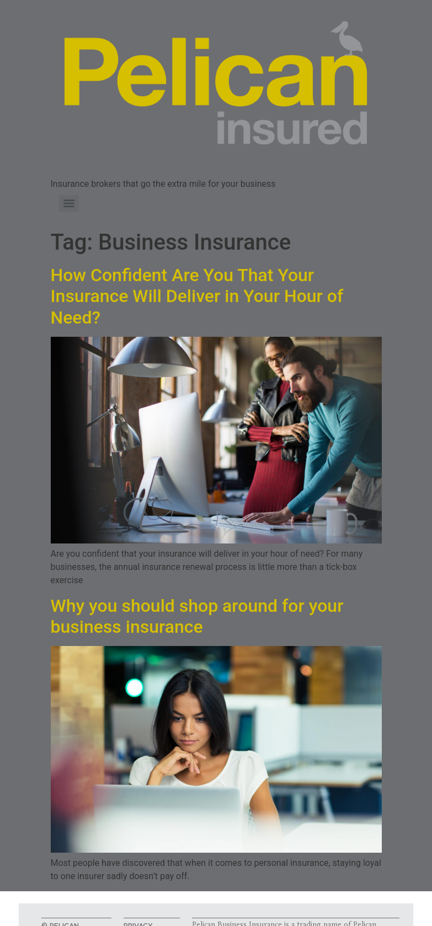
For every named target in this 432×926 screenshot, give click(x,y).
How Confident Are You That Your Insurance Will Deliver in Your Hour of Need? (197, 296)
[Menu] (69, 203)
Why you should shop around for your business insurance (197, 616)
